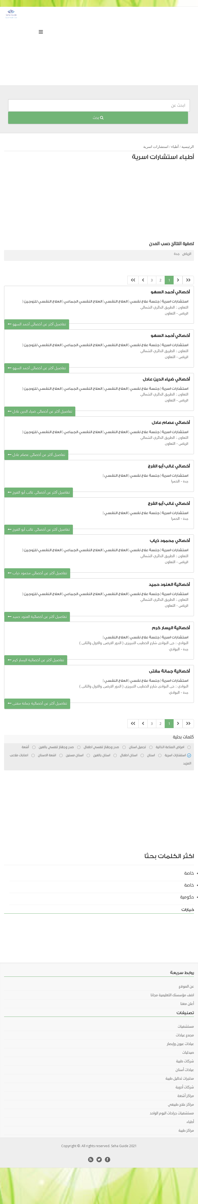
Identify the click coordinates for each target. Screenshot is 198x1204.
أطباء (175, 147)
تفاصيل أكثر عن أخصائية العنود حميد (37, 617)
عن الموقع (186, 986)
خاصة (189, 873)
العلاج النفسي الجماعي (83, 301)
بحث (98, 117)
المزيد (187, 763)
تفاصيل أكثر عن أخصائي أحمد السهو (37, 324)
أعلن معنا (187, 1003)
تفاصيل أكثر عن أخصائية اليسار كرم (36, 660)
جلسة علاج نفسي (145, 301)
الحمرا (175, 481)
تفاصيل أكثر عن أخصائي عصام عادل (36, 455)
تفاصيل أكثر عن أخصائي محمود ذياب (37, 573)
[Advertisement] (118, 202)
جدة (177, 254)
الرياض (186, 254)
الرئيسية (187, 147)
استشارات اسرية (155, 147)
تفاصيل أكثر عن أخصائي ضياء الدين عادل (40, 411)
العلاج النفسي (116, 301)
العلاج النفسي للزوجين (42, 301)
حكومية (187, 897)
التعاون (170, 313)
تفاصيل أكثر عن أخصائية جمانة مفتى (37, 703)
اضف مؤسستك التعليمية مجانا (172, 995)
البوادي (174, 649)
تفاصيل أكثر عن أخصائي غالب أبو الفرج (39, 492)
